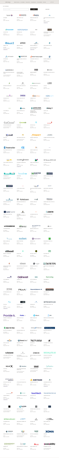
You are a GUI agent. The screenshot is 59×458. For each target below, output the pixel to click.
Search (34, 9)
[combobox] (16, 9)
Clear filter (47, 9)
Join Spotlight (22, 2)
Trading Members (33, 2)
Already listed (28, 2)
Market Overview (16, 2)
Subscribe (44, 2)
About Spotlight (39, 2)
